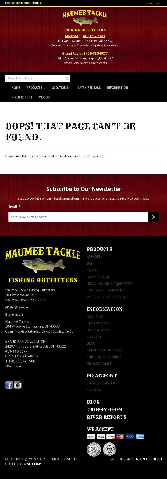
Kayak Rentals (89, 88)
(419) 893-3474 (93, 36)
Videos (44, 97)
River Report (22, 97)
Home (16, 88)
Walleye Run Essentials (108, 297)
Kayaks (92, 270)
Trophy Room (98, 323)
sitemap (34, 464)
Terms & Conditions (104, 350)
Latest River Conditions (22, 3)
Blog (91, 343)
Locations (61, 88)
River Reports (106, 417)
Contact (94, 336)
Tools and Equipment (106, 290)
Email (14, 206)
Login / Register (101, 383)
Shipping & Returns (104, 357)
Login (148, 3)
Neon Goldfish (149, 459)
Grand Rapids (72, 53)
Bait (90, 263)
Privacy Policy (99, 363)
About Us (94, 316)
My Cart (93, 390)
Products (36, 88)
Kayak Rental (98, 277)
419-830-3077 (97, 53)
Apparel (94, 256)
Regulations (98, 330)
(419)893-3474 (16, 307)
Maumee (72, 36)
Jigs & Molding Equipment (110, 283)
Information (119, 88)
